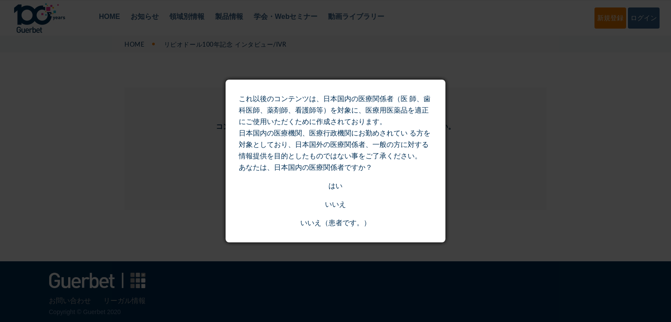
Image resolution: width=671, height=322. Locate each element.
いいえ (335, 204)
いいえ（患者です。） (335, 223)
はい (335, 186)
